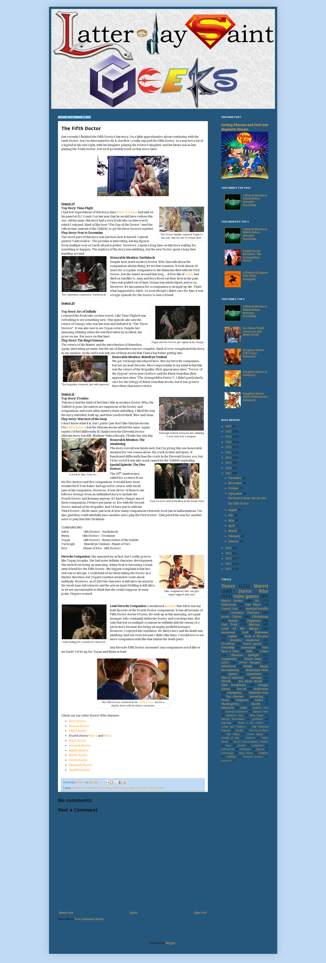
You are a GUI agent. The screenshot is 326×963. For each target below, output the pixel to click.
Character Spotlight (245, 655)
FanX (245, 632)
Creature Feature (244, 612)
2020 (228, 457)
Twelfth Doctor (79, 770)
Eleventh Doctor (80, 765)
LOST (224, 662)
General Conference (236, 711)
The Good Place (258, 730)
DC (257, 601)
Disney (228, 586)
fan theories (234, 696)
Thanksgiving (230, 704)
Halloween (261, 632)
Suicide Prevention (233, 719)
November (235, 483)
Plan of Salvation (232, 677)
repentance (254, 674)
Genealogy (227, 753)
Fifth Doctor (120, 788)
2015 (228, 553)
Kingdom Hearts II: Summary (255, 373)
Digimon (254, 620)
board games (252, 643)
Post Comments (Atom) (89, 919)
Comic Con (229, 608)
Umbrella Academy (253, 756)
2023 (228, 442)
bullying (231, 756)
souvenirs (245, 749)
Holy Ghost (246, 753)
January (233, 541)
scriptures (257, 745)
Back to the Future (250, 722)
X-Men (264, 651)
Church (260, 749)
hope (229, 745)
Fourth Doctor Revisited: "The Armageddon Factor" (252, 255)
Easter (259, 700)
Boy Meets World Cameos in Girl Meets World (253, 331)
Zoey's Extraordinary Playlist (250, 741)
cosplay (232, 636)
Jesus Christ (231, 616)
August (233, 510)
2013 (228, 563)
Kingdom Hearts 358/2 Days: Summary (253, 353)
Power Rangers (249, 662)
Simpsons (242, 700)
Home (133, 912)
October (233, 488)
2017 (228, 473)
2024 (228, 436)
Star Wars (253, 604)
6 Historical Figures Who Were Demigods (255, 276)
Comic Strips (255, 734)
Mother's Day (234, 715)
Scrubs (240, 730)
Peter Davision (127, 212)
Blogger (170, 943)
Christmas (260, 616)
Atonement (228, 632)
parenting (256, 696)
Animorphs (248, 647)
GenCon (250, 737)
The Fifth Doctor (238, 503)
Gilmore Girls (260, 711)
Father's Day (260, 707)
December (235, 478)
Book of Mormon (256, 636)
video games (246, 596)
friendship (227, 647)
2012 (228, 569)
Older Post (200, 912)
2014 (228, 558)
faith (249, 651)
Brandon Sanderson (244, 640)
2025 (228, 431)
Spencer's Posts (138, 788)
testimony (227, 707)
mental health (257, 608)
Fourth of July (230, 737)
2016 (228, 548)
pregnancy (226, 760)
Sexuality (256, 677)
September (235, 493)
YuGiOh (226, 681)
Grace (225, 700)
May (231, 520)
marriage (226, 722)
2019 (228, 462)
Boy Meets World (250, 681)
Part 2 (108, 735)
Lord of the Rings (239, 628)
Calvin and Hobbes (233, 726)
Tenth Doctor (146, 702)
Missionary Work (257, 670)
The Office (233, 734)
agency (232, 674)
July (231, 515)
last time (170, 606)
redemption (234, 692)
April (231, 525)
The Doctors (156, 788)
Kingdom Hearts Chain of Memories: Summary (255, 397)
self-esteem (227, 749)
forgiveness (261, 689)
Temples (263, 753)
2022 (228, 447)
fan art (241, 689)
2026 (228, 426)
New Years (256, 715)
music (233, 620)
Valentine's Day (258, 692)
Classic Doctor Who (84, 788)
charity (255, 704)
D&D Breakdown (233, 685)
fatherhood (228, 666)
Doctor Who (104, 788)
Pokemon (228, 604)
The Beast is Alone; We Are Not (247, 498)
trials (243, 707)
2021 (228, 452)
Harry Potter (232, 601)
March (233, 530)
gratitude (257, 719)
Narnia (254, 624)
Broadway (227, 643)
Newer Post (66, 912)
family (247, 666)
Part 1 (93, 735)
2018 (228, 468)
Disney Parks (253, 659)
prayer (241, 745)
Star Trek (229, 624)
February (234, 536)
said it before (76, 427)
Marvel (261, 586)
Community (229, 659)
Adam (189, 274)
